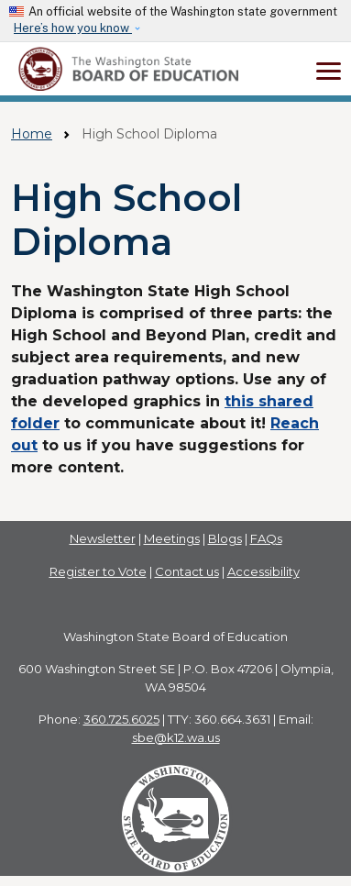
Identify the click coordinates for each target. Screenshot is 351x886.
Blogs (225, 538)
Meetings (172, 538)
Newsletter (103, 538)
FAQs (266, 538)
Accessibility (263, 571)
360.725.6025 (121, 719)
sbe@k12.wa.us (176, 737)
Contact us (187, 571)
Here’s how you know (73, 28)
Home (31, 134)
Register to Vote (98, 571)
